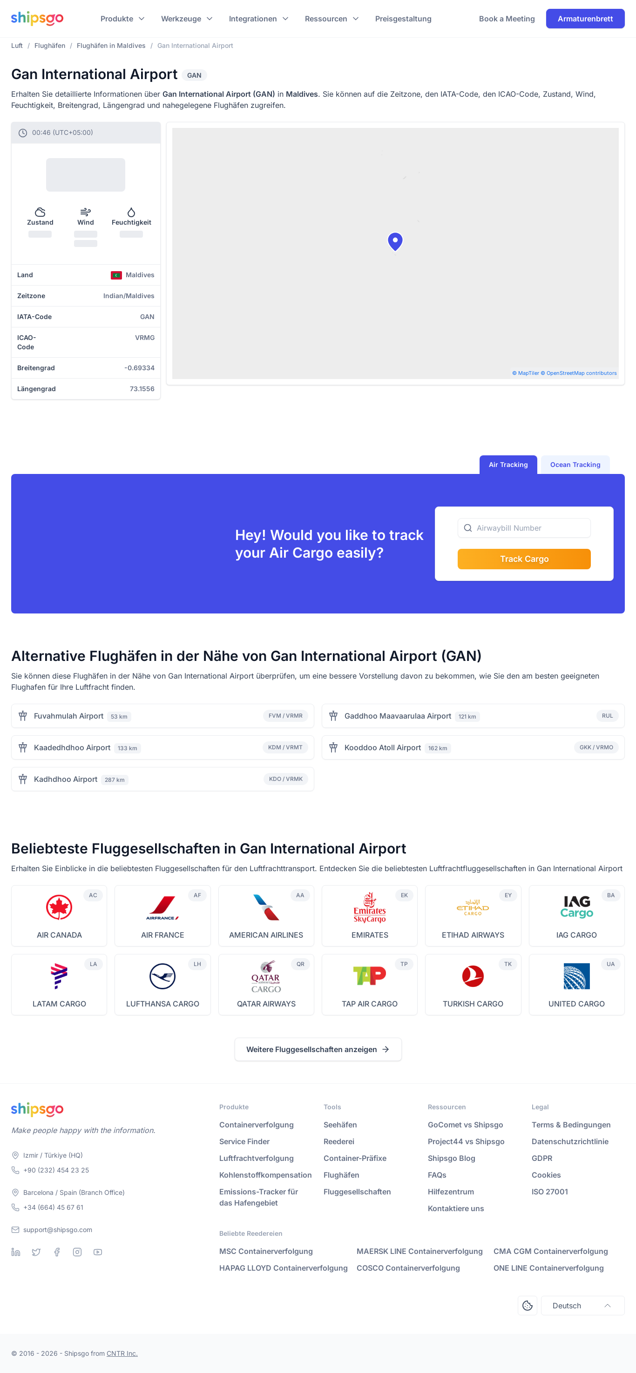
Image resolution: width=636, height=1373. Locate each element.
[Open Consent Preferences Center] (527, 1305)
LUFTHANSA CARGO (162, 1003)
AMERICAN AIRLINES (266, 935)
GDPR (542, 1158)
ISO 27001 (550, 1191)
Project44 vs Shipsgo (466, 1141)
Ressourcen (326, 18)
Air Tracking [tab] (508, 464)
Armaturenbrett (585, 18)
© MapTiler (525, 373)
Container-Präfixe (355, 1158)
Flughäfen (341, 1175)
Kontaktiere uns (456, 1208)
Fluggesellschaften (357, 1191)
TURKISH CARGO (473, 1003)
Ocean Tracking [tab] (575, 464)
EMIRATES (370, 935)
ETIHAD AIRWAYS (473, 935)
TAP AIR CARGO (370, 1003)
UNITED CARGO (576, 1003)
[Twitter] (36, 1252)
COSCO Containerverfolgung (408, 1268)
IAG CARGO (576, 935)
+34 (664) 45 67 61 (53, 1207)
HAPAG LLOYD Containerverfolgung (283, 1268)
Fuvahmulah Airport (68, 715)
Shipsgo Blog (451, 1158)
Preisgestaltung (403, 18)
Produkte (117, 18)
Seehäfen (340, 1124)
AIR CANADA (59, 935)
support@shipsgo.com (57, 1229)
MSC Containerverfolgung (266, 1251)
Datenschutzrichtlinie (570, 1141)
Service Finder (244, 1141)
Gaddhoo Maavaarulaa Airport (398, 715)
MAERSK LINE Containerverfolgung (420, 1251)
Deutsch (583, 1305)
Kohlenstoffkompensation (265, 1175)
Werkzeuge (181, 18)
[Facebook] (56, 1252)
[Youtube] (97, 1252)
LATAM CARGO (59, 1003)
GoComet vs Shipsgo (465, 1124)
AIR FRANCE (162, 935)
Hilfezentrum (451, 1191)
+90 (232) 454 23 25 (56, 1170)
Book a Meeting (507, 18)
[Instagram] (77, 1252)
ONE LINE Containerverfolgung (549, 1268)
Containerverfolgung (256, 1124)
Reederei (339, 1141)
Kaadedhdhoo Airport (72, 747)
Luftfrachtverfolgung (256, 1158)
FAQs (437, 1175)
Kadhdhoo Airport (65, 779)
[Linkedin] (15, 1252)
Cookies (546, 1175)
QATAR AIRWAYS (266, 1003)
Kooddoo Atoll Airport (383, 747)
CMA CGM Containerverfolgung (551, 1251)
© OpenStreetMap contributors (579, 373)
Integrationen (253, 18)
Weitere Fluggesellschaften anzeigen (318, 1049)
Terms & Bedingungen (571, 1124)
